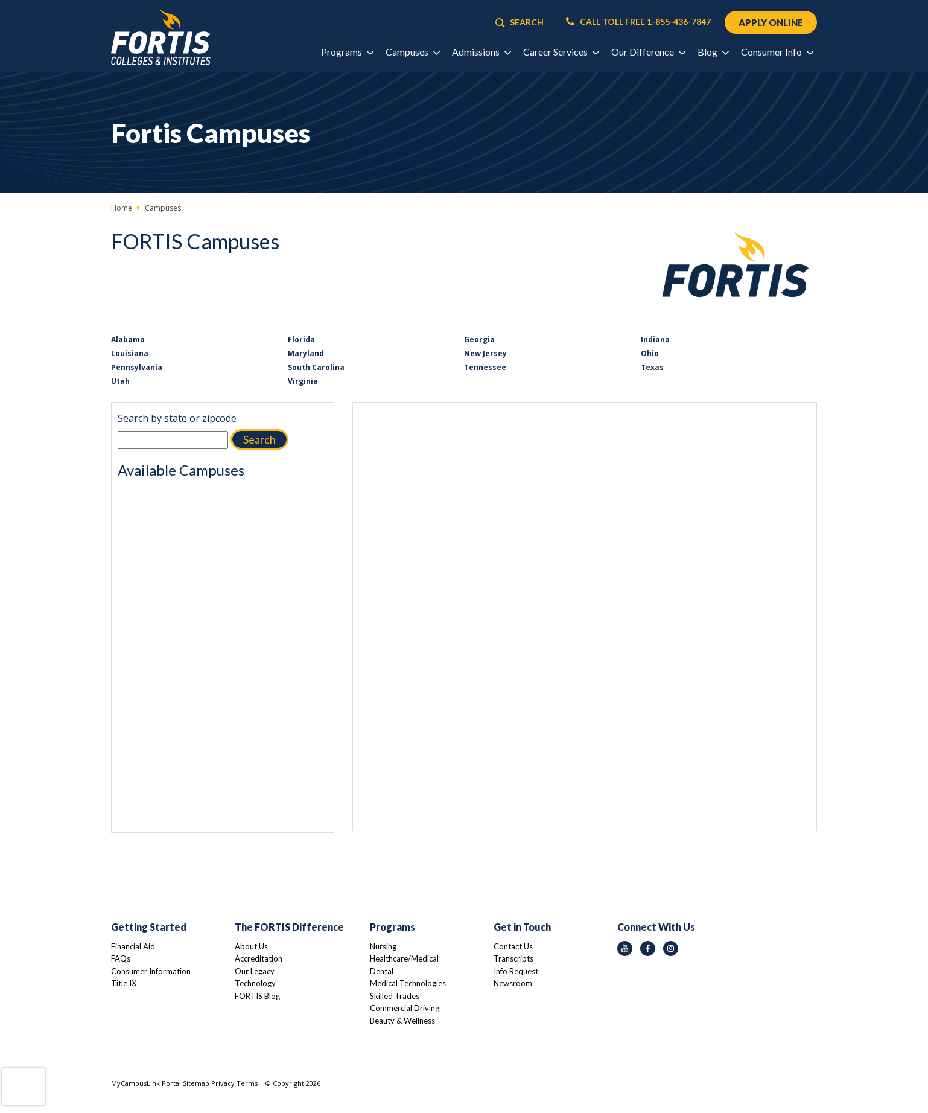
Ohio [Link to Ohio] (650, 353)
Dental (381, 971)
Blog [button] (713, 52)
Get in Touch (522, 927)
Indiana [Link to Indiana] (655, 339)
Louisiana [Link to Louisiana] (129, 353)
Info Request (516, 971)
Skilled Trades (394, 996)
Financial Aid (133, 946)
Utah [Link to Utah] (120, 381)
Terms (247, 1083)
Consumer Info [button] (777, 52)
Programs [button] (347, 52)
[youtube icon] (624, 948)
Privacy (223, 1083)
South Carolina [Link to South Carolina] (316, 367)
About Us (251, 946)
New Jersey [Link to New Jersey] (485, 353)
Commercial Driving (404, 1008)
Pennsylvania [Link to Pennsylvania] (136, 367)
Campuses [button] (412, 52)
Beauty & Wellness (402, 1020)
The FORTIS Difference (289, 927)
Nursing (383, 946)
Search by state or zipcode (177, 418)
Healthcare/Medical (404, 958)
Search (259, 439)
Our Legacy (255, 971)
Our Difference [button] (648, 52)
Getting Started (148, 927)
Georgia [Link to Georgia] (479, 339)
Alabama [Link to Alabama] (128, 339)
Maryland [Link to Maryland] (306, 353)
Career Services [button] (561, 52)
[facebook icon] (647, 948)
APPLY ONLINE (770, 22)
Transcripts (513, 958)
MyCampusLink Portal (146, 1083)
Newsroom (513, 983)
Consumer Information (151, 971)
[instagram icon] (670, 948)
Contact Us (513, 946)
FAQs (120, 958)
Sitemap (196, 1083)
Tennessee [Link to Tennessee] (485, 367)
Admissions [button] (481, 52)
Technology (255, 983)
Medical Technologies (408, 983)
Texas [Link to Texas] (652, 367)
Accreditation (258, 958)
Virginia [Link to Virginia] (303, 381)
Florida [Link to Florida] (301, 339)
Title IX (123, 983)
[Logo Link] (161, 38)
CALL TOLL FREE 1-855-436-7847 (637, 22)
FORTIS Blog (257, 996)
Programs (392, 927)
